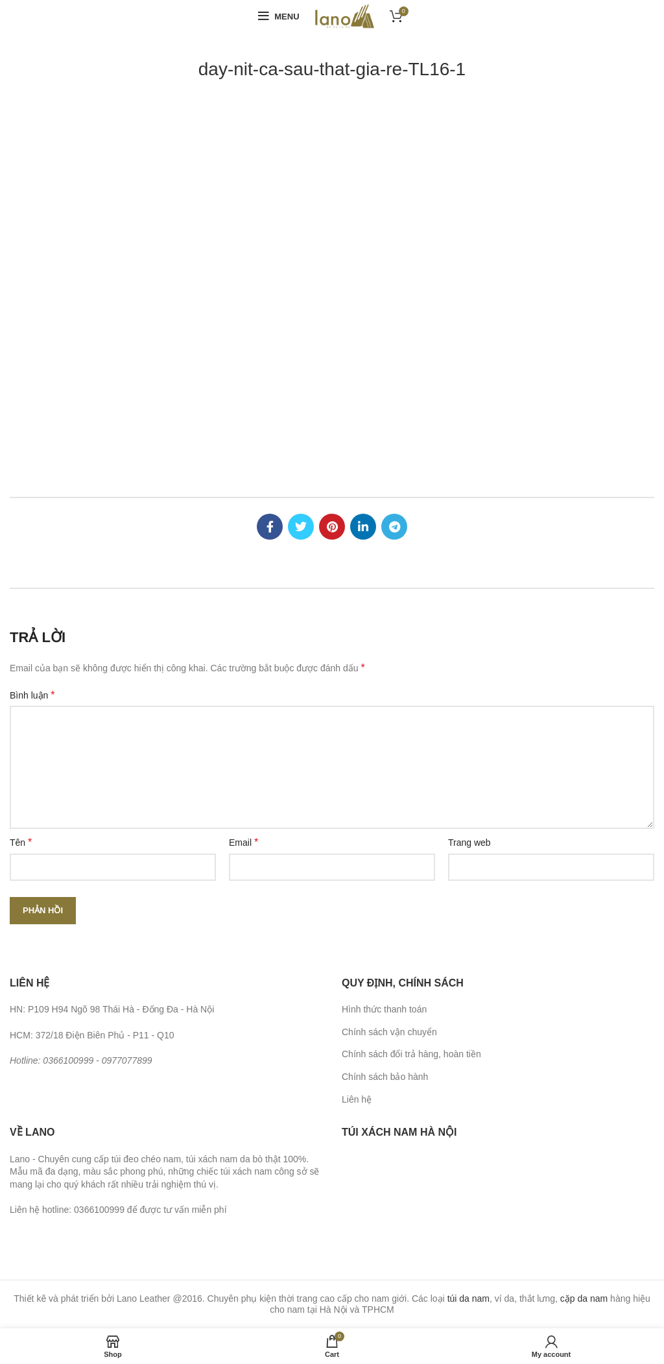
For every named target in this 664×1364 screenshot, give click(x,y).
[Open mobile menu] (278, 16)
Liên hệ (357, 1099)
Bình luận (32, 694)
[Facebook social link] (270, 527)
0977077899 (127, 1060)
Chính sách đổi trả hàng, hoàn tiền (411, 1054)
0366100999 (68, 1060)
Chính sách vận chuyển (389, 1032)
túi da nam (468, 1298)
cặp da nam (584, 1298)
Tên (21, 842)
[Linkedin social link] (363, 527)
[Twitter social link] (301, 527)
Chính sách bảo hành (385, 1076)
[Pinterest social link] (332, 527)
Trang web (469, 842)
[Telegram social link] (394, 527)
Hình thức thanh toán (384, 1009)
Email (243, 842)
